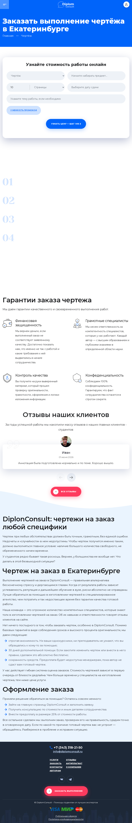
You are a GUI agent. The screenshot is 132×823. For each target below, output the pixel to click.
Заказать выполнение (68, 791)
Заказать (56, 763)
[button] (4, 4)
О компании (73, 767)
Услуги (54, 760)
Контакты (56, 767)
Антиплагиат (74, 763)
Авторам (55, 770)
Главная (8, 35)
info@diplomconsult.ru (67, 751)
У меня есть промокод (23, 110)
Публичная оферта (66, 816)
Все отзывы (68, 491)
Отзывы (71, 760)
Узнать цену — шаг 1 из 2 (66, 124)
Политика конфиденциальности (66, 819)
